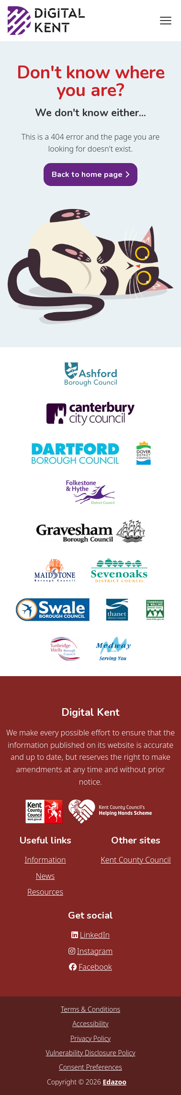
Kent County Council (135, 859)
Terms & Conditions (90, 1009)
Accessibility (90, 1023)
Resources (45, 892)
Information (45, 859)
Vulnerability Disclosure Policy (90, 1052)
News (45, 876)
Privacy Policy (90, 1038)
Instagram (90, 951)
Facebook (90, 967)
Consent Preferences (90, 1067)
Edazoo (114, 1081)
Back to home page (87, 174)
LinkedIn (90, 935)
